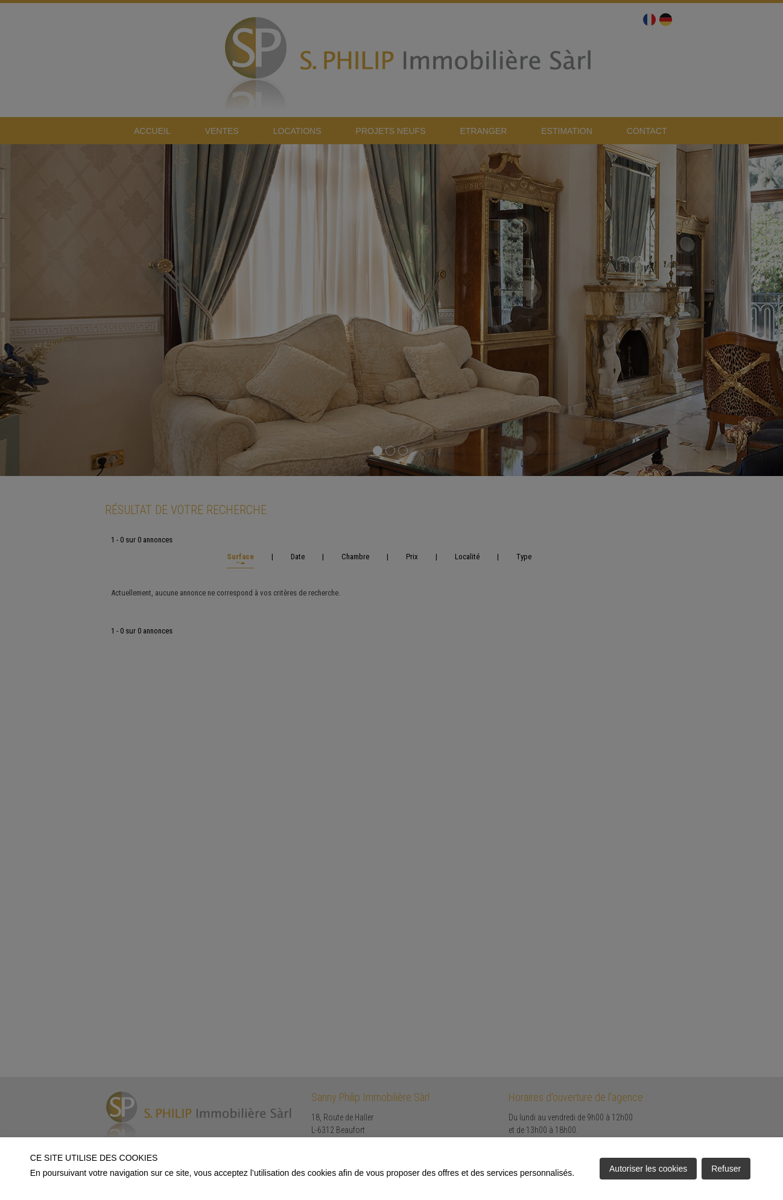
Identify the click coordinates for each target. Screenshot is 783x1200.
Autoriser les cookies (648, 1168)
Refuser (726, 1168)
